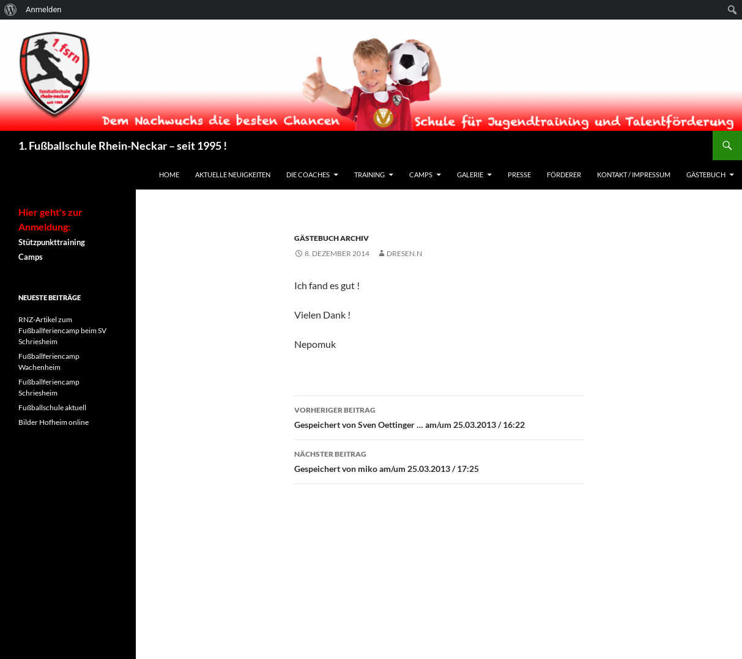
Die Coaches (308, 175)
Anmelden (44, 9)
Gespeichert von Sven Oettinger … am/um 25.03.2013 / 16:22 (439, 416)
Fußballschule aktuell (52, 407)
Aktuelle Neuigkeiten (232, 175)
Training (369, 175)
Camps (420, 175)
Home (169, 175)
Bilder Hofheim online (53, 422)
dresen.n (404, 253)
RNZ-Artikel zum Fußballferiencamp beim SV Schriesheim (62, 330)
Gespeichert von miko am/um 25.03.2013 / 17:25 (439, 460)
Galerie (470, 175)
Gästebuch (705, 175)
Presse (519, 175)
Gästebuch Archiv (331, 238)
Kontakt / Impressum (633, 175)
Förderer (564, 175)
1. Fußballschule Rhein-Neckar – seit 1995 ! (122, 145)
